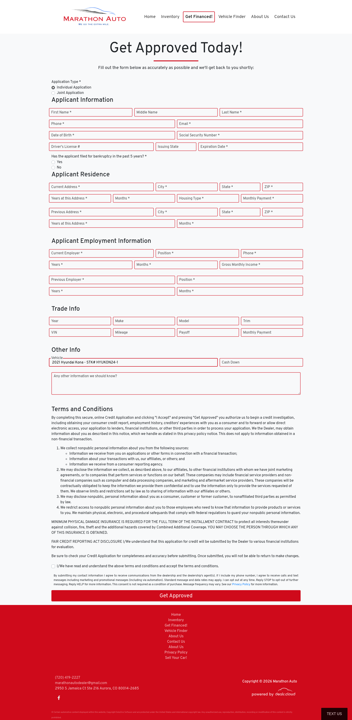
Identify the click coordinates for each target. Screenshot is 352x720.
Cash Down (231, 362)
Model (184, 321)
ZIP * (268, 187)
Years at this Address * (69, 198)
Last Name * (232, 112)
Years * (57, 265)
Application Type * (66, 82)
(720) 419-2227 (67, 678)
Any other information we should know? (85, 376)
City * (162, 187)
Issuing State (168, 147)
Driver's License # (65, 147)
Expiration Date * (214, 147)
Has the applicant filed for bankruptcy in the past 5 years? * (99, 156)
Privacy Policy (241, 584)
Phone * (57, 124)
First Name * (61, 112)
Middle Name (146, 112)
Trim (246, 321)
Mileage (121, 332)
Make (119, 321)
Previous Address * (66, 212)
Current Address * (65, 187)
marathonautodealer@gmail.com (81, 683)
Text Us (334, 714)
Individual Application (74, 87)
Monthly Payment (257, 332)
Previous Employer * (67, 280)
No (59, 167)
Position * (166, 253)
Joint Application (70, 93)
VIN (54, 332)
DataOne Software (124, 712)
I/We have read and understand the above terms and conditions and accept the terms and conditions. (138, 566)
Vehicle (57, 362)
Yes (59, 162)
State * (227, 187)
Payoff (184, 332)
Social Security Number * (199, 135)
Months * (122, 198)
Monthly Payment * (258, 198)
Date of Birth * (62, 135)
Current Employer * (67, 253)
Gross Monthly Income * (241, 265)
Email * (185, 124)
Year (54, 321)
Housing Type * (191, 198)
